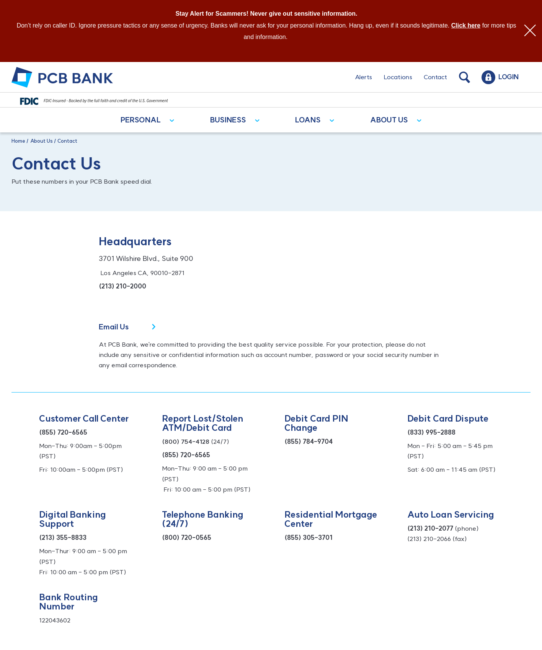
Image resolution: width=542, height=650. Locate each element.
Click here (465, 25)
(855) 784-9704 (308, 441)
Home (18, 141)
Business (228, 120)
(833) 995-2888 (431, 432)
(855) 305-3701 (308, 537)
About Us (389, 120)
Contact (435, 77)
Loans (308, 120)
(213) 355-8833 (63, 537)
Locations (398, 77)
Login (508, 77)
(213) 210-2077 (430, 528)
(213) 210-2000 (122, 286)
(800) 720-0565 (186, 537)
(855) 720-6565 (63, 432)
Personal (141, 120)
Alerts (363, 77)
